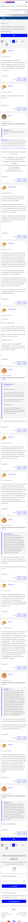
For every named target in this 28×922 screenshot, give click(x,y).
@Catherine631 (7, 534)
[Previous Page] (2, 41)
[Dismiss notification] (26, 6)
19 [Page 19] (22, 41)
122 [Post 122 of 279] (4, 105)
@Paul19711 (6, 130)
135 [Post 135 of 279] (4, 829)
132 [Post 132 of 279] (4, 664)
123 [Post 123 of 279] (4, 176)
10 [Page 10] (16, 41)
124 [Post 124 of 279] (4, 233)
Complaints (3, 915)
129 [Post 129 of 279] (4, 509)
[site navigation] (2, 2)
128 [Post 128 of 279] (4, 464)
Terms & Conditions (22, 912)
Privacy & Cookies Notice (6, 914)
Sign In (26, 2)
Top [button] (15, 909)
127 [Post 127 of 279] (4, 426)
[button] (26, 50)
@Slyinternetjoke (8, 384)
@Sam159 (6, 689)
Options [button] (3, 23)
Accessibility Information (21, 914)
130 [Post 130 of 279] (4, 574)
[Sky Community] (9, 2)
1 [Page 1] (5, 41)
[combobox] (13, 12)
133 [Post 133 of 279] (4, 734)
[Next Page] (6, 44)
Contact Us (24, 915)
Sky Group (3, 917)
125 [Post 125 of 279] (4, 299)
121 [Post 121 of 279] (4, 75)
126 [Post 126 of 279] (4, 359)
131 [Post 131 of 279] (4, 611)
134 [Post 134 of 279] (4, 777)
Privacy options (4, 912)
